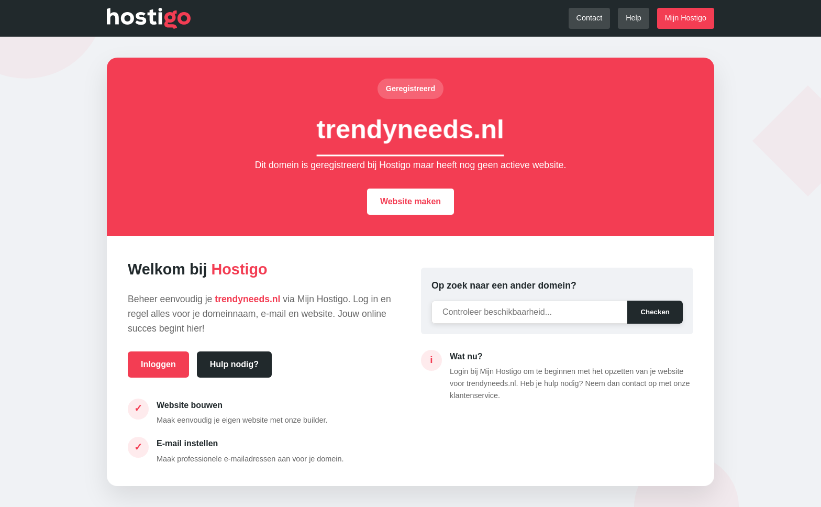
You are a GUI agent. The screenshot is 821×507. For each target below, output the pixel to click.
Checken (655, 312)
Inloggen (158, 364)
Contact (589, 18)
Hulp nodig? (234, 364)
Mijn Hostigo (685, 18)
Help (633, 18)
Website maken (410, 201)
